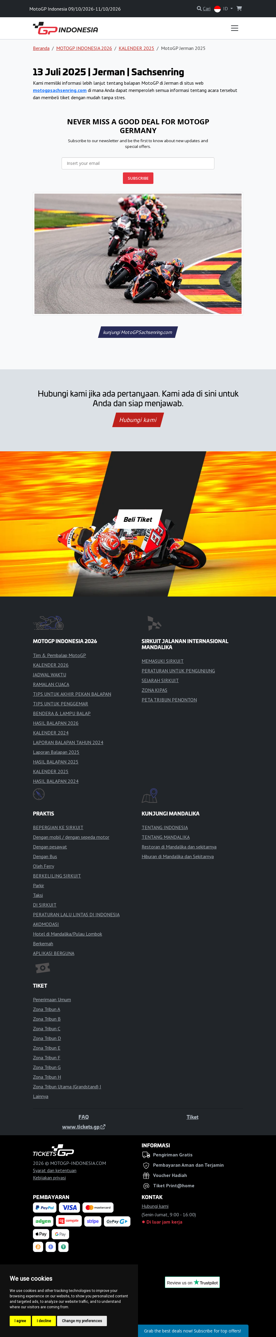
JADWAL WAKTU (49, 675)
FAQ (84, 1116)
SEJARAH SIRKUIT (160, 680)
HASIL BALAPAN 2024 (56, 781)
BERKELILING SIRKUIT (57, 876)
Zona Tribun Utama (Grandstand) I (67, 1087)
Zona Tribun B (47, 1019)
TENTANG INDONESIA (165, 827)
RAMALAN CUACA (51, 684)
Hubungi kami (138, 420)
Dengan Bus (45, 856)
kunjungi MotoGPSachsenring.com (138, 332)
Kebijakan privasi (49, 1178)
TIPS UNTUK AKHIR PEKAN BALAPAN (72, 694)
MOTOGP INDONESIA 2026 (84, 48)
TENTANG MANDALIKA (166, 837)
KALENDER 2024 (51, 733)
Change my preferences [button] (82, 1321)
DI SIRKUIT (44, 905)
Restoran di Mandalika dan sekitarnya (179, 847)
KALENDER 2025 (136, 48)
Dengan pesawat (50, 847)
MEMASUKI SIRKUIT (163, 661)
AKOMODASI (46, 924)
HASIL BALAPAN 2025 (56, 762)
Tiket (192, 1116)
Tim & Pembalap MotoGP (59, 655)
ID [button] (221, 8)
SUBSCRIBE (138, 178)
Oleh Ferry (43, 866)
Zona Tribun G (47, 1067)
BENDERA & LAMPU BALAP (62, 713)
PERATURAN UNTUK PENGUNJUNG (178, 671)
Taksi (38, 895)
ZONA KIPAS (154, 690)
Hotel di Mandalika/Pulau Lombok (67, 934)
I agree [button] (20, 1321)
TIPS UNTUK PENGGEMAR (60, 704)
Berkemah (43, 943)
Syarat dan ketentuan (54, 1170)
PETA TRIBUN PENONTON (169, 700)
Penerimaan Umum (52, 999)
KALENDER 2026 (51, 665)
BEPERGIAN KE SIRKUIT (58, 827)
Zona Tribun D (47, 1038)
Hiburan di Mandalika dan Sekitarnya (178, 856)
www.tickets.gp (83, 1126)
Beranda (41, 48)
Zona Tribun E (46, 1048)
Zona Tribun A (46, 1009)
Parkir (38, 885)
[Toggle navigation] (234, 28)
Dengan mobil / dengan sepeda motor (71, 837)
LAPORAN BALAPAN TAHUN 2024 (68, 742)
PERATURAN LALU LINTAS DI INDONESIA (76, 914)
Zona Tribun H (47, 1077)
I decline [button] (44, 1321)
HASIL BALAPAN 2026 (56, 723)
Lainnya (40, 1096)
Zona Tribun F (46, 1057)
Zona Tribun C (46, 1028)
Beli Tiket (138, 519)
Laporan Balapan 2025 (56, 752)
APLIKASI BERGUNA (53, 953)
